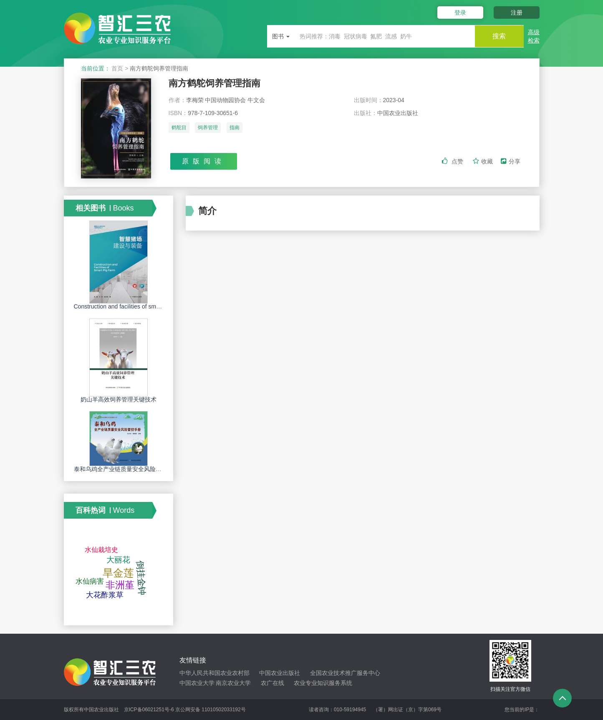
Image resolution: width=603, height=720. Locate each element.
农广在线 (272, 683)
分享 (510, 161)
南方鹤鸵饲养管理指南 (214, 83)
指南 (235, 128)
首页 (117, 68)
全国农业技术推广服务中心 (345, 673)
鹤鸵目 (179, 128)
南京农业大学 (233, 683)
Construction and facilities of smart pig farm (130, 306)
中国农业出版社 (279, 673)
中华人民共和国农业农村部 (214, 673)
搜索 (498, 36)
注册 (516, 12)
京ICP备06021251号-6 (149, 709)
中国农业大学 (196, 683)
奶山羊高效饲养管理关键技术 (118, 399)
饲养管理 (208, 128)
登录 (459, 12)
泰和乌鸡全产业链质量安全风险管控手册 (126, 469)
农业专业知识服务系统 (323, 683)
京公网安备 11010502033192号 (210, 709)
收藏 (484, 161)
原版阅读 (203, 161)
